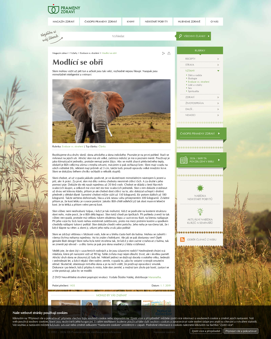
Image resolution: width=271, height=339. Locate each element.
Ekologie (192, 78)
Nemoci (190, 115)
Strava (189, 64)
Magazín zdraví (60, 53)
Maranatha (154, 277)
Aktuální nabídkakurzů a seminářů (200, 221)
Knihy (131, 21)
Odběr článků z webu (202, 239)
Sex (190, 88)
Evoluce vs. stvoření (89, 53)
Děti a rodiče (195, 75)
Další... (189, 109)
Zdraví (189, 97)
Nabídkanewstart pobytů (200, 197)
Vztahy (73, 53)
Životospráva (194, 103)
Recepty (190, 58)
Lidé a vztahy (195, 84)
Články (102, 146)
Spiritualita (193, 91)
